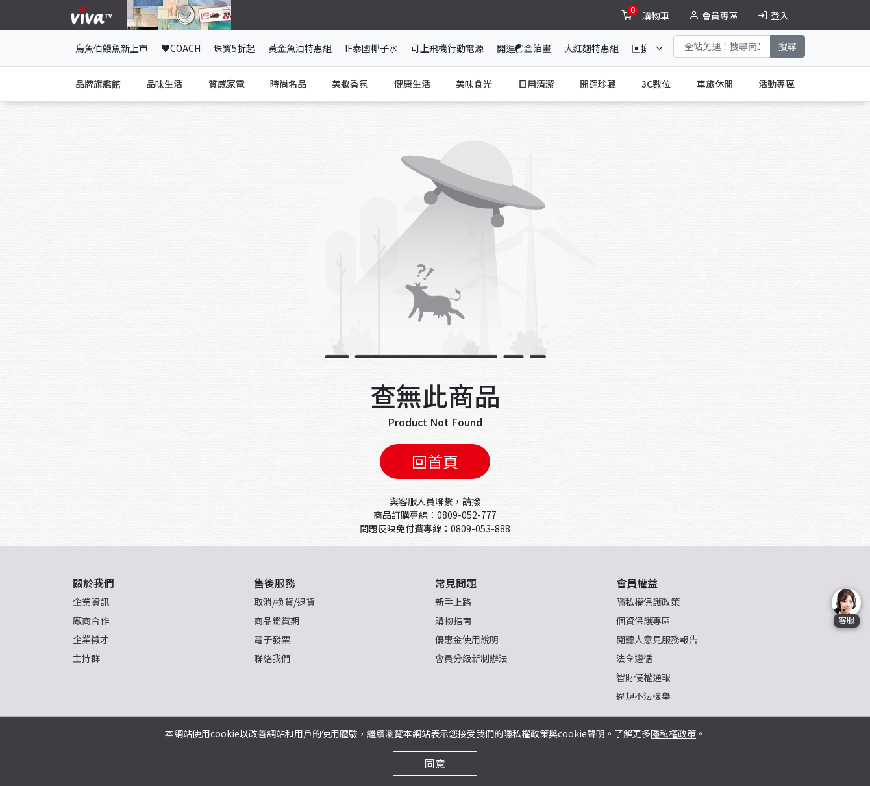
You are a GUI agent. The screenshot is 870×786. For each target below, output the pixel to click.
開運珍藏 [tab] (598, 83)
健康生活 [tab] (412, 83)
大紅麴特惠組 (591, 48)
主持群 (86, 658)
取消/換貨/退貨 (284, 601)
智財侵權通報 (643, 676)
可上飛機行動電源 (447, 48)
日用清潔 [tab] (536, 83)
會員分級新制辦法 (471, 658)
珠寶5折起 (234, 48)
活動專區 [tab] (776, 83)
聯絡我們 (272, 658)
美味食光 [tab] (474, 83)
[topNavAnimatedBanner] (179, 15)
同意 (435, 763)
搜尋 (787, 46)
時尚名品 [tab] (288, 83)
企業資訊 (91, 601)
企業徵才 (91, 639)
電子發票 (272, 639)
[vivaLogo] (93, 15)
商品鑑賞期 (276, 620)
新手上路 (453, 601)
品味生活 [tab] (164, 83)
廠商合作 (91, 620)
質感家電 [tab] (226, 83)
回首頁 (435, 461)
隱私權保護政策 (648, 601)
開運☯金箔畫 (524, 48)
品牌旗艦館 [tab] (98, 83)
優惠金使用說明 (467, 639)
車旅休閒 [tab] (715, 83)
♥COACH (181, 48)
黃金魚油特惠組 (300, 48)
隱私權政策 (673, 733)
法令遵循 (634, 658)
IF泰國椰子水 (371, 48)
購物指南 (453, 620)
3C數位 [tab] (656, 83)
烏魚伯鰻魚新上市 (111, 48)
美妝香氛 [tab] (350, 83)
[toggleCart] (646, 15)
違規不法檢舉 (643, 695)
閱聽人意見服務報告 (657, 639)
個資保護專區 (643, 620)
